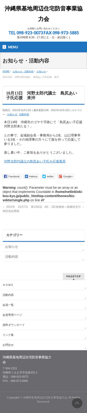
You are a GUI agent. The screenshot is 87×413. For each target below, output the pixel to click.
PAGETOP (73, 276)
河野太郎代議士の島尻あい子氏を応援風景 (35, 161)
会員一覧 (8, 305)
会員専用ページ (12, 315)
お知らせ (12, 114)
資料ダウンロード (14, 325)
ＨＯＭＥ (8, 285)
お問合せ (8, 345)
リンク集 (8, 335)
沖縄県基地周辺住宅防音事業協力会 (45, 397)
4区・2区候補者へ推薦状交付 (64, 206)
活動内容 (24, 114)
